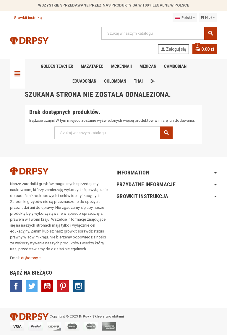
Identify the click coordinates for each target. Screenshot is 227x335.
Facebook (16, 286)
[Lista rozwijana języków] (185, 17)
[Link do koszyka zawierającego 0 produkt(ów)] (204, 49)
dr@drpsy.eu (32, 258)
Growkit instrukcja (27, 17)
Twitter (32, 286)
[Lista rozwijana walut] (208, 17)
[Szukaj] (159, 33)
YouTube (47, 286)
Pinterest (63, 286)
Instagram (79, 286)
